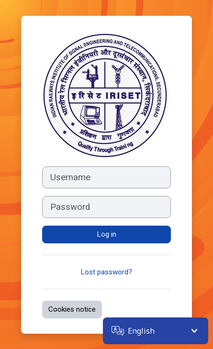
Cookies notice (72, 309)
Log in (106, 234)
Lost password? (106, 272)
